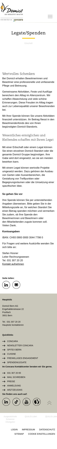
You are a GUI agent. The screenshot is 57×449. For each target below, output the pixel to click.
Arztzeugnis (14, 390)
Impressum (28, 429)
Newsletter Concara (20, 345)
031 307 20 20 (14, 322)
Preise (11, 381)
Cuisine (11, 354)
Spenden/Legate (16, 362)
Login (14, 429)
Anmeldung (14, 385)
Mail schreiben (16, 377)
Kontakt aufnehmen (13, 264)
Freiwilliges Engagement (22, 358)
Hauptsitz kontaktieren (13, 325)
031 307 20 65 (14, 373)
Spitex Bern (14, 349)
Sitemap (19, 434)
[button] (6, 284)
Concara (12, 341)
